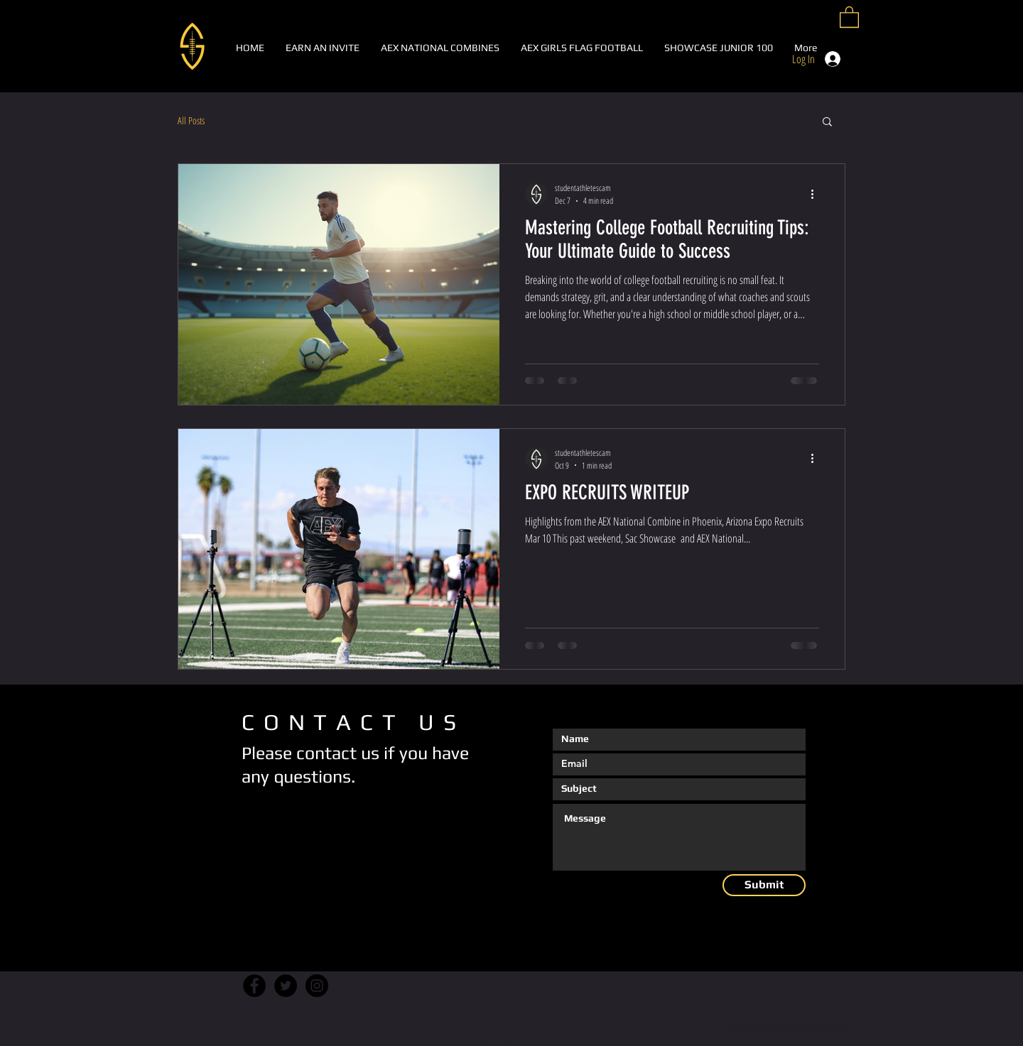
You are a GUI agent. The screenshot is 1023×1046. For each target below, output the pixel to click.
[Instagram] (316, 985)
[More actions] (817, 193)
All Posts (191, 120)
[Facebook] (254, 985)
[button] (849, 16)
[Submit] (764, 885)
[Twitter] (285, 985)
